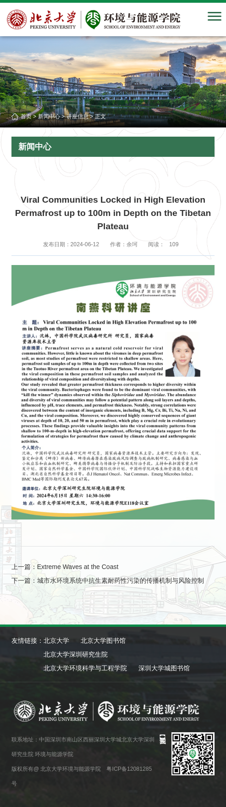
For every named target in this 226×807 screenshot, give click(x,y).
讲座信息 (77, 116)
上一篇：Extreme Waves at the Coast (65, 566)
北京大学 (56, 640)
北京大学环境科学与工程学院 (85, 668)
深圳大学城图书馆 (164, 668)
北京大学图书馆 (103, 640)
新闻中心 (49, 116)
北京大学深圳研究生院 (76, 654)
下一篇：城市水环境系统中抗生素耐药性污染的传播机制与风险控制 (107, 580)
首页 (26, 116)
